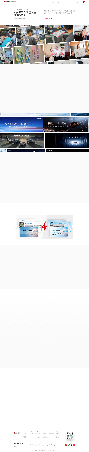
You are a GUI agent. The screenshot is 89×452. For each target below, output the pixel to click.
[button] (73, 226)
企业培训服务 (45, 437)
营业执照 (24, 437)
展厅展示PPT (38, 436)
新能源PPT (44, 436)
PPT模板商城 (58, 437)
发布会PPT (44, 433)
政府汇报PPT (38, 433)
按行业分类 (31, 433)
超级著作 (57, 436)
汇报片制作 (38, 437)
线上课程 (57, 433)
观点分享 (24, 436)
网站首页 (24, 433)
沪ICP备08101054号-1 (51, 450)
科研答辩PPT (51, 433)
